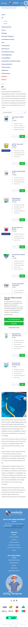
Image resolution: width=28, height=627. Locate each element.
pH (2, 17)
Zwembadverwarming (7, 51)
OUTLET (3, 79)
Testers (3, 30)
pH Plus (5, 468)
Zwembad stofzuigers (7, 36)
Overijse (14, 525)
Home (2, 84)
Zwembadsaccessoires (7, 39)
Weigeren (14, 323)
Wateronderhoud (6, 27)
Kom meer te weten (8, 314)
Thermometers (5, 45)
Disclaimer (16, 624)
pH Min (23, 451)
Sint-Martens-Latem (16, 527)
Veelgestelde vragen (14, 545)
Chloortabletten (14, 562)
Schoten (7, 527)
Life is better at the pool (14, 547)
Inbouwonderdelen (6, 64)
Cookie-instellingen (14, 327)
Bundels (4, 76)
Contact (14, 550)
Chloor (3, 14)
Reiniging (4, 33)
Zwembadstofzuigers (14, 560)
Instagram (14, 600)
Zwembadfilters (5, 58)
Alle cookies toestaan (14, 319)
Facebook (11, 600)
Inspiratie (14, 539)
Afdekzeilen (4, 70)
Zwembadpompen (6, 55)
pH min (5, 21)
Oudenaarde (21, 525)
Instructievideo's (14, 537)
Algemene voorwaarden (7, 624)
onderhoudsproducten (17, 422)
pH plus (5, 23)
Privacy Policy (23, 624)
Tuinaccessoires (5, 67)
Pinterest (16, 600)
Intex (2, 42)
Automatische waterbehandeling (10, 61)
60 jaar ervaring (14, 542)
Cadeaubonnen (5, 73)
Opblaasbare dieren (14, 570)
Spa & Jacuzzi (5, 48)
